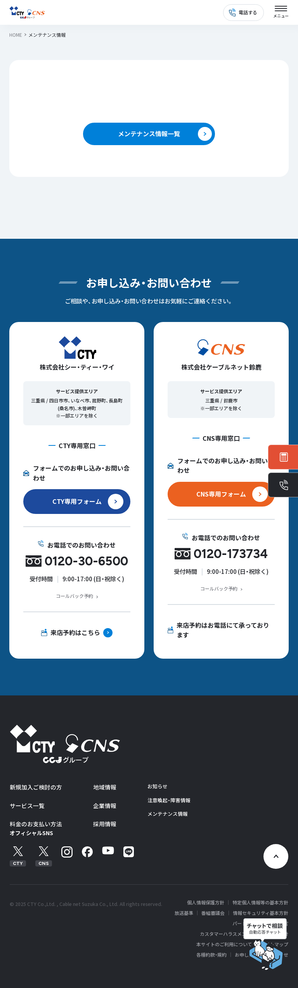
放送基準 (184, 913)
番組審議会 (213, 913)
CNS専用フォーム (221, 493)
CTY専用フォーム (77, 501)
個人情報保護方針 (205, 902)
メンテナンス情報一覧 (149, 133)
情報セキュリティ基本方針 (260, 913)
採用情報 (104, 824)
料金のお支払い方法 (36, 824)
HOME (15, 34)
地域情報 (104, 787)
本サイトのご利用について (224, 944)
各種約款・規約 (211, 954)
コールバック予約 (74, 595)
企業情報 (104, 805)
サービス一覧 (27, 805)
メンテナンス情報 (167, 813)
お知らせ (157, 786)
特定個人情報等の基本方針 (260, 902)
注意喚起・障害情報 (169, 800)
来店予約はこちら (75, 632)
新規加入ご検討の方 (36, 787)
